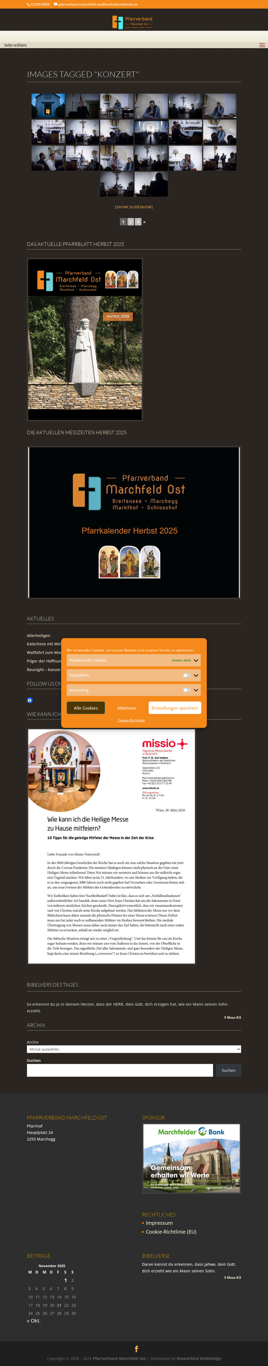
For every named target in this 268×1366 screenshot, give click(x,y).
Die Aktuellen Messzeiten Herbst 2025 (77, 432)
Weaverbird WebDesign (199, 1358)
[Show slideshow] (134, 206)
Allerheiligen (38, 635)
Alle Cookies (86, 708)
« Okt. (34, 1320)
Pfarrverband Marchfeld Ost (119, 1358)
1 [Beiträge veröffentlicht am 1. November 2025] (65, 1280)
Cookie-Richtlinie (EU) (171, 1231)
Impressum (159, 1222)
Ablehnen (126, 708)
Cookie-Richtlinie (131, 720)
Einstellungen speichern (175, 708)
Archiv (32, 1042)
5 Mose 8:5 (232, 1017)
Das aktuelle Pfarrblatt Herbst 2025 (75, 244)
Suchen (34, 1060)
